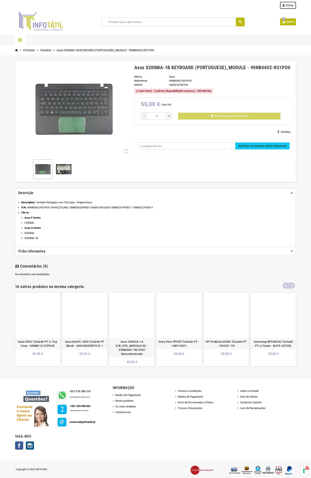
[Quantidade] (156, 116)
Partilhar (283, 131)
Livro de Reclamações (253, 408)
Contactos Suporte (251, 402)
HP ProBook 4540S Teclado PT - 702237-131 (226, 343)
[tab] (155, 192)
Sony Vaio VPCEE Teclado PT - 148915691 (179, 343)
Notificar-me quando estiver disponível (262, 146)
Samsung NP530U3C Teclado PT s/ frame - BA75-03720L (273, 343)
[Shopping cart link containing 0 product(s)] (288, 21)
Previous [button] (286, 285)
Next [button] (292, 285)
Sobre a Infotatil (249, 390)
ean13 (138, 84)
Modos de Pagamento (128, 395)
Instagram (30, 445)
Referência (140, 80)
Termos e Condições (189, 390)
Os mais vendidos (125, 406)
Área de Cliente (248, 396)
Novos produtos (124, 400)
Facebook (19, 445)
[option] (37, 329)
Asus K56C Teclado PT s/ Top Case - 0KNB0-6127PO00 (37, 343)
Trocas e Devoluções (190, 408)
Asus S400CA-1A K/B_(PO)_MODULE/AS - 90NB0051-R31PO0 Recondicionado (132, 348)
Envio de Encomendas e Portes (195, 402)
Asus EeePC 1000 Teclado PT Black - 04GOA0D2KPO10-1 (84, 343)
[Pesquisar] (173, 22)
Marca (138, 76)
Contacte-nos (123, 412)
